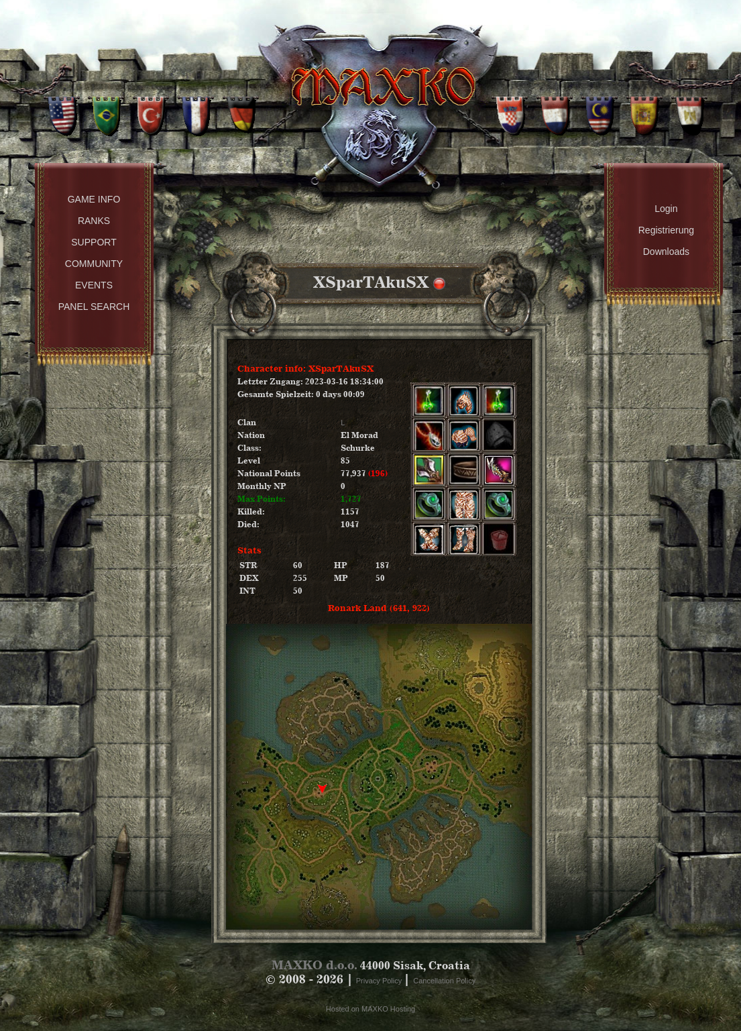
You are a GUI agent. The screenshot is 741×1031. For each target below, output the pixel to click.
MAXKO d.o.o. (314, 965)
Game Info (94, 199)
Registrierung (666, 230)
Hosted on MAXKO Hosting (370, 1009)
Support (93, 242)
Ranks (94, 220)
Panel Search (94, 306)
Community (94, 263)
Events (94, 285)
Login (665, 208)
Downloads (666, 251)
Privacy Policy (380, 981)
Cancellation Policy (444, 981)
